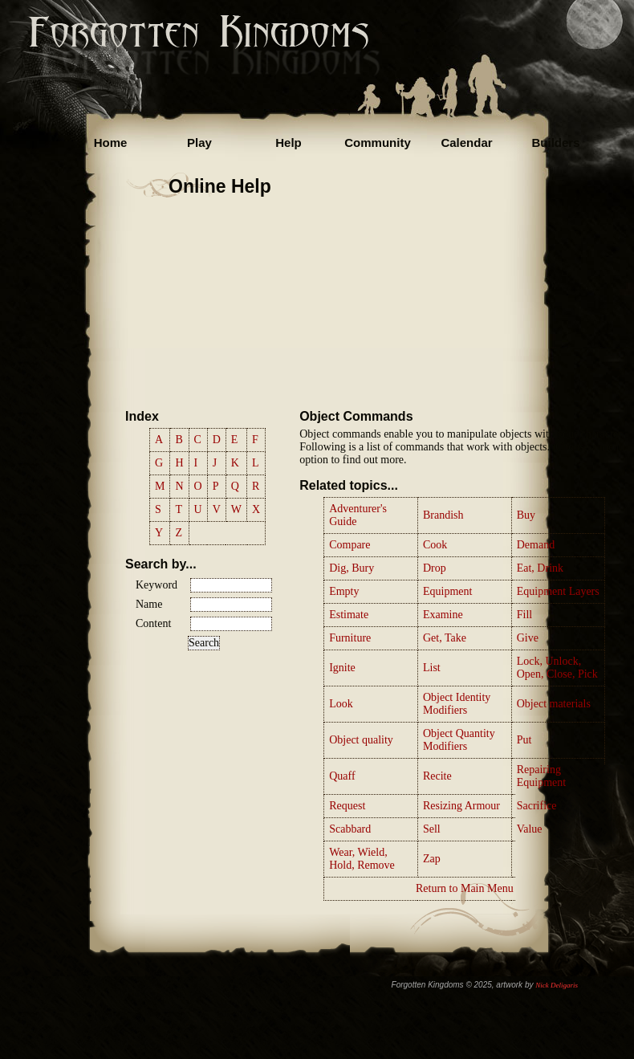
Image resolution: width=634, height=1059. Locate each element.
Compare (349, 545)
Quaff (342, 776)
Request (347, 806)
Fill (524, 615)
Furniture (350, 638)
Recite (437, 776)
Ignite (342, 668)
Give (527, 638)
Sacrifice (537, 806)
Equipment (447, 591)
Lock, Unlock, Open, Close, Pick (557, 667)
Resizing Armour (461, 806)
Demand (536, 545)
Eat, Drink (540, 568)
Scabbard (350, 829)
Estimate (348, 615)
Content (153, 623)
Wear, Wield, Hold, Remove (362, 858)
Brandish (443, 515)
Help (288, 142)
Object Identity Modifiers (456, 703)
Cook (435, 545)
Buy (526, 515)
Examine (443, 615)
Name (149, 604)
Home (111, 142)
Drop (434, 568)
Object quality (361, 740)
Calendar (466, 142)
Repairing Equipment (541, 776)
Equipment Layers (558, 591)
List (432, 668)
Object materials (554, 704)
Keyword (156, 585)
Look (341, 704)
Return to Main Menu (465, 888)
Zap (432, 859)
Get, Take (444, 638)
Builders (555, 142)
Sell (432, 829)
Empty (344, 591)
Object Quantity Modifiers (459, 739)
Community (377, 142)
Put (524, 740)
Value (530, 829)
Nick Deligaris (556, 985)
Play (199, 142)
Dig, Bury (351, 568)
